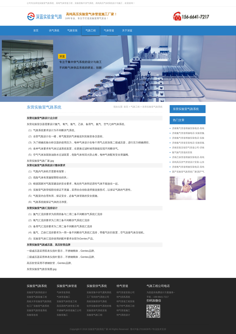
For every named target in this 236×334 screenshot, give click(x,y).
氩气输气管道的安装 (182, 152)
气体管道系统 (63, 292)
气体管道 (109, 30)
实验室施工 (62, 315)
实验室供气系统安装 (97, 310)
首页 (35, 30)
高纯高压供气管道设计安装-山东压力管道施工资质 (187, 162)
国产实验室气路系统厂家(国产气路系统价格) (187, 171)
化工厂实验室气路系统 (38, 306)
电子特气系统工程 (126, 306)
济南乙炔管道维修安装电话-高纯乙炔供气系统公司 (187, 157)
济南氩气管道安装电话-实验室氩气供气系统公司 (187, 142)
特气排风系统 (123, 297)
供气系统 (54, 30)
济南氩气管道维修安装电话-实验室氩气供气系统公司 (187, 138)
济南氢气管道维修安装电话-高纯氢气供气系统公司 (187, 128)
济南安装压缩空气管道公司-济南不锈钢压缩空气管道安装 (187, 147)
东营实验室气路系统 (152, 106)
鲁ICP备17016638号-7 (141, 329)
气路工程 (91, 30)
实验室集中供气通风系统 (99, 292)
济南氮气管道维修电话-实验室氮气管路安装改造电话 (187, 133)
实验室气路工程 (94, 315)
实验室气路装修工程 (37, 297)
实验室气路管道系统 (37, 310)
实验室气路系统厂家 (98, 329)
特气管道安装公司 (126, 292)
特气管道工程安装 (126, 301)
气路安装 (72, 30)
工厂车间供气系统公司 (98, 297)
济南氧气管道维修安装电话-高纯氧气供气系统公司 (187, 167)
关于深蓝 (127, 30)
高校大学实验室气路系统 (39, 301)
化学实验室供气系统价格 (99, 306)
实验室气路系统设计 (37, 292)
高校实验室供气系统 (97, 301)
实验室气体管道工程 (67, 301)
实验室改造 (32, 315)
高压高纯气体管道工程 (68, 306)
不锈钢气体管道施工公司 (69, 310)
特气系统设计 (123, 315)
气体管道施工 (63, 297)
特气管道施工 (123, 310)
